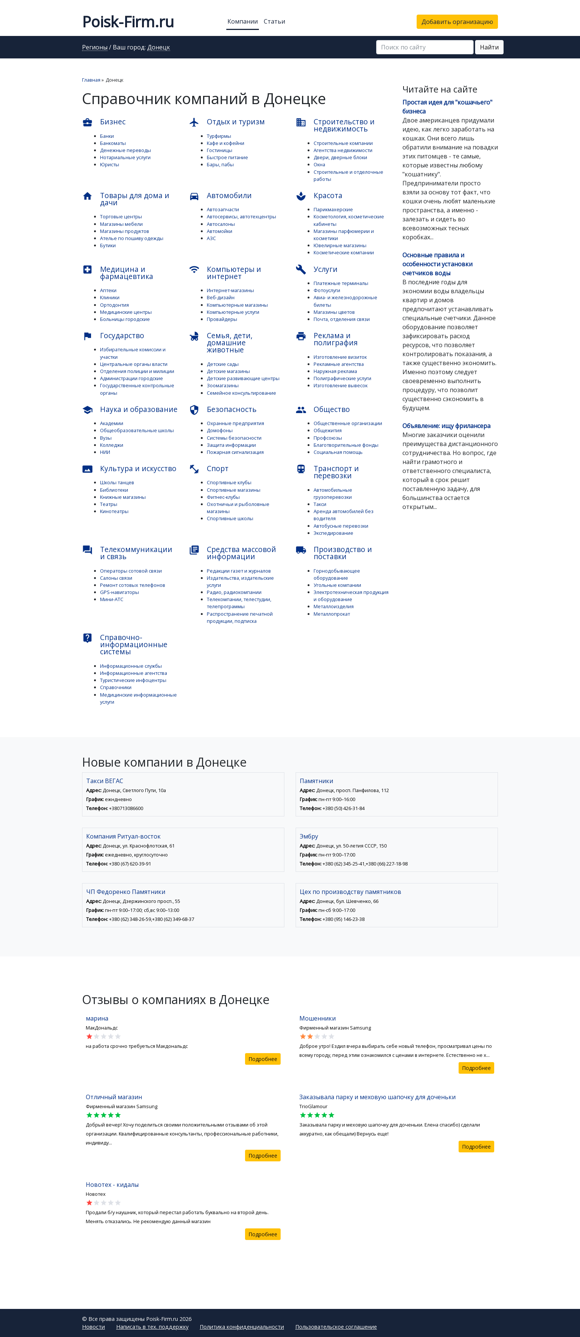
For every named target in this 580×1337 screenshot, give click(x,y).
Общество (323, 409)
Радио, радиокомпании (234, 592)
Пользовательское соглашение (336, 1326)
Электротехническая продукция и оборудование (351, 596)
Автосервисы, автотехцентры (241, 216)
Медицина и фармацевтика (117, 272)
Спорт (209, 469)
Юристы (109, 164)
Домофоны (220, 430)
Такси (320, 504)
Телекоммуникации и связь (127, 552)
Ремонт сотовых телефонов (132, 585)
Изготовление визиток (340, 357)
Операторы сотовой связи (131, 570)
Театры (108, 504)
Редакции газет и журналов (239, 570)
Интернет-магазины (230, 290)
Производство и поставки (334, 552)
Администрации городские (131, 378)
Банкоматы (113, 143)
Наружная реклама (335, 371)
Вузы (106, 437)
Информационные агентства (133, 673)
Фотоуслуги (327, 290)
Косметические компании (344, 252)
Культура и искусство (129, 469)
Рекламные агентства (339, 364)
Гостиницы (219, 150)
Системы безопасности (234, 437)
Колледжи (111, 445)
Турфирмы (219, 136)
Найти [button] (489, 47)
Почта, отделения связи (342, 319)
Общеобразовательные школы (137, 430)
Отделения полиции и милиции (137, 371)
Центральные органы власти (133, 364)
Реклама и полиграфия (327, 339)
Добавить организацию (457, 22)
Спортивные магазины (233, 489)
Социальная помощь (338, 452)
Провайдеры (222, 319)
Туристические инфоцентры (133, 680)
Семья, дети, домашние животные (221, 342)
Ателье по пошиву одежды (131, 238)
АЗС (211, 238)
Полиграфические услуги (342, 378)
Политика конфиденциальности (242, 1326)
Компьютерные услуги (233, 312)
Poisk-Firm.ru (128, 21)
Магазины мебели (121, 224)
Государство (113, 336)
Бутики (108, 245)
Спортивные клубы (229, 482)
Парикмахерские (333, 209)
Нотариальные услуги (125, 157)
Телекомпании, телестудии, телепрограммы (239, 603)
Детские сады (223, 364)
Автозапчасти (223, 209)
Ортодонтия (114, 304)
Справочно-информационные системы (124, 644)
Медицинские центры (126, 312)
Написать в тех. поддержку (152, 1326)
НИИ (105, 452)
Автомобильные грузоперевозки (333, 493)
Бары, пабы (220, 164)
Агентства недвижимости (343, 150)
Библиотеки (114, 489)
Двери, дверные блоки (340, 157)
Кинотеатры (114, 511)
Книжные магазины (123, 497)
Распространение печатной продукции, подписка (240, 617)
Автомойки (219, 231)
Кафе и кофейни (225, 143)
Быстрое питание (227, 157)
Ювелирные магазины (340, 245)
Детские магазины (228, 371)
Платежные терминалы (341, 283)
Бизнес (104, 122)
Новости (93, 1326)
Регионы (95, 47)
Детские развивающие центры (243, 378)
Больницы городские (125, 319)
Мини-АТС (111, 599)
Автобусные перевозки (341, 525)
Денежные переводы (125, 150)
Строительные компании (343, 143)
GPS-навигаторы (119, 592)
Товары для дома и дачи (125, 198)
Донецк (158, 47)
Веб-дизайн (221, 297)
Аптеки (108, 290)
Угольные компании (337, 585)
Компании (242, 21)
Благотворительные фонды (346, 445)
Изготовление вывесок (341, 385)
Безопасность (223, 409)
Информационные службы (131, 666)
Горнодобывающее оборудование (337, 574)
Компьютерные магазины (237, 304)
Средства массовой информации (232, 552)
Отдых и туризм (227, 122)
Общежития (328, 430)
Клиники (110, 297)
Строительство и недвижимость (335, 125)
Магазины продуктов (124, 231)
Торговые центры (121, 216)
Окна (319, 164)
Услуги (317, 269)
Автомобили (220, 195)
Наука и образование (130, 409)
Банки (107, 136)
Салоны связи (116, 577)
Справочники (116, 687)
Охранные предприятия (235, 423)
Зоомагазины (223, 385)
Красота (319, 195)
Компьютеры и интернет (225, 272)
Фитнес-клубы (223, 497)
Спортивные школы (230, 518)
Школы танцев (117, 482)
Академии (111, 423)
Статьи (274, 21)
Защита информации (231, 445)
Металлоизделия (334, 606)
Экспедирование (333, 533)
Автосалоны (221, 224)
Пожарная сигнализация (235, 452)
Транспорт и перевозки (327, 471)
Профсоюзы (328, 437)
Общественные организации (348, 423)
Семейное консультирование (241, 392)
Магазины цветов (334, 312)
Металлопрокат (332, 613)
